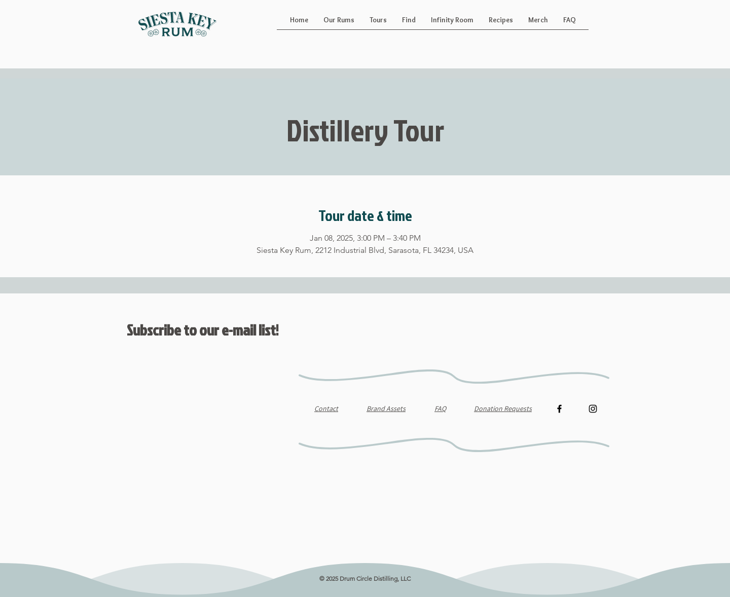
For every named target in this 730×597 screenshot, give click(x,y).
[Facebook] (559, 408)
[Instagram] (593, 408)
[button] (339, 23)
